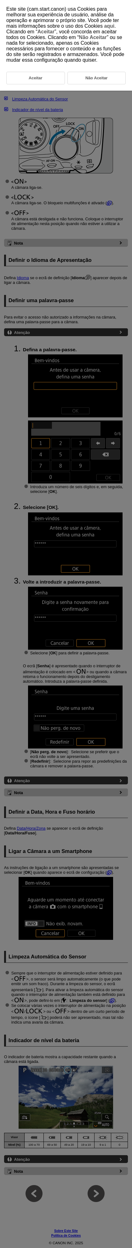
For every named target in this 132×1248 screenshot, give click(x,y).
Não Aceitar (92, 37)
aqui (109, 26)
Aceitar (46, 31)
